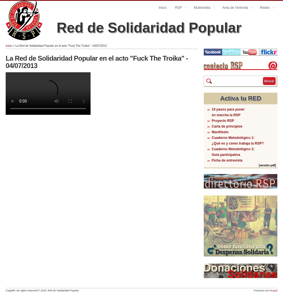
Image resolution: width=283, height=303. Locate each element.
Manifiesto (220, 132)
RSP (179, 8)
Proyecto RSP (223, 121)
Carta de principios (227, 126)
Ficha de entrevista (227, 160)
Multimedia (202, 8)
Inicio (162, 8)
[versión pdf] (267, 165)
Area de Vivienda (235, 8)
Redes (265, 8)
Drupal (273, 290)
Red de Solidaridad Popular (149, 28)
